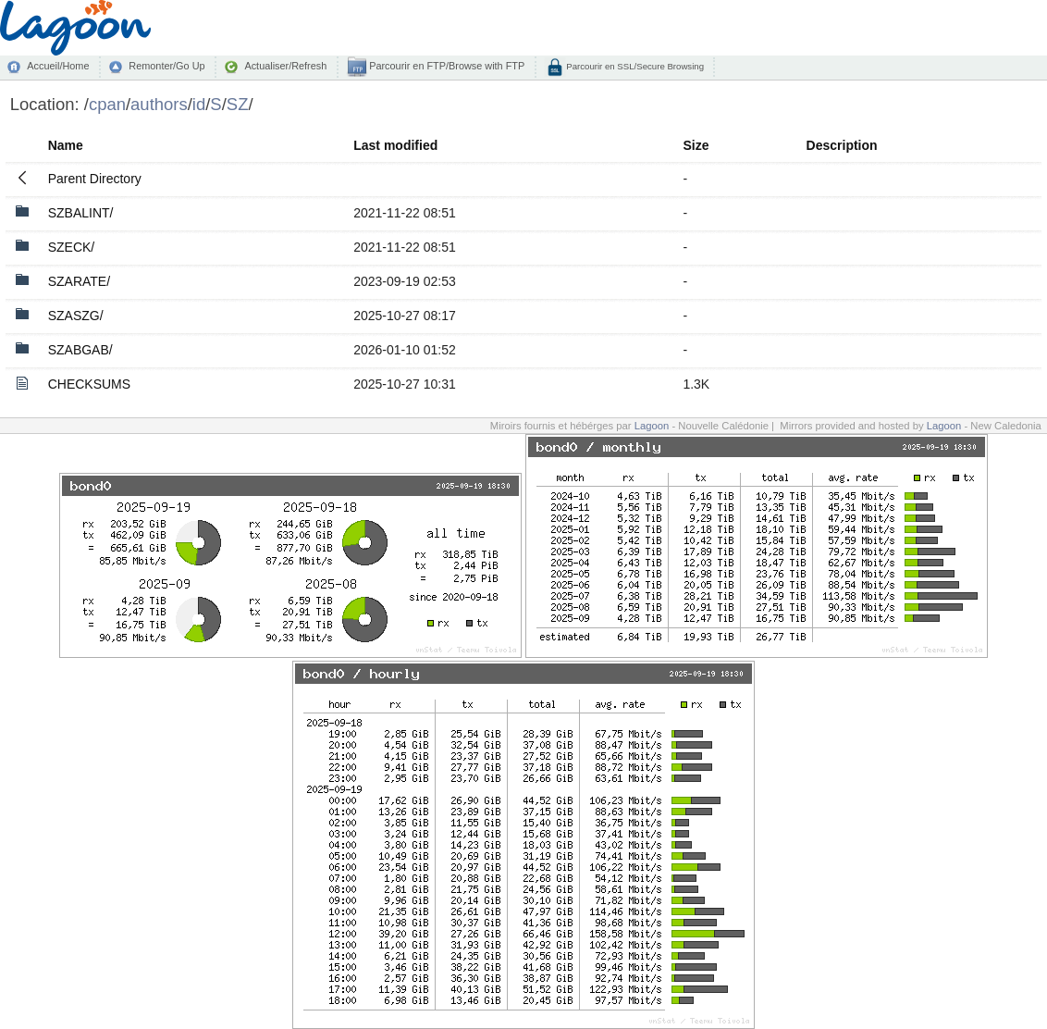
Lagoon (652, 425)
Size (695, 145)
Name (65, 145)
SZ (238, 104)
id (198, 104)
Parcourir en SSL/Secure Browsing (634, 66)
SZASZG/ (76, 315)
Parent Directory (95, 178)
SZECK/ (71, 247)
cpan (107, 104)
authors (159, 104)
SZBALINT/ (81, 212)
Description (842, 145)
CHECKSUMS (89, 384)
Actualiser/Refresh (285, 65)
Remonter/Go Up (166, 65)
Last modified (395, 145)
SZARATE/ (79, 281)
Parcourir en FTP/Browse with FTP (445, 65)
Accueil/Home (58, 65)
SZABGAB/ (80, 349)
